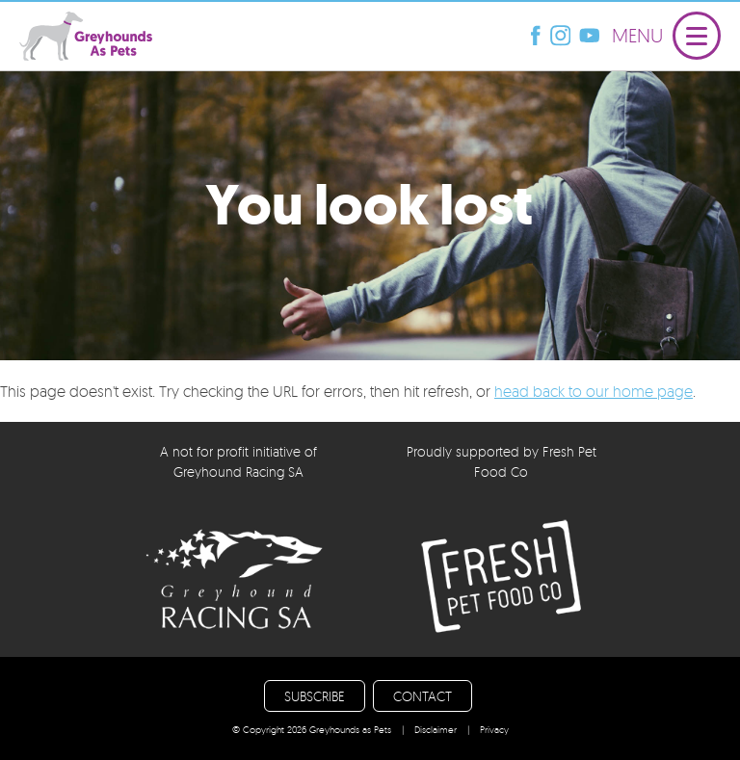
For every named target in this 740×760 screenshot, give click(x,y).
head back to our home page (593, 391)
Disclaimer (435, 729)
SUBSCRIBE (314, 696)
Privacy (494, 729)
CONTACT (422, 696)
